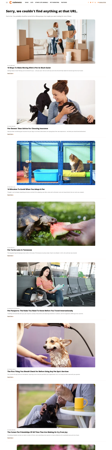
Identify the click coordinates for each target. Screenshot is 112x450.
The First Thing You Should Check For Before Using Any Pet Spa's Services (89, 82)
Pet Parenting (54, 2)
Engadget (26, 439)
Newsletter (102, 2)
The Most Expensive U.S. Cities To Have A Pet (56, 245)
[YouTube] (91, 2)
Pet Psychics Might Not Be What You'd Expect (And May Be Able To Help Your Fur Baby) (90, 123)
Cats (31, 2)
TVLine (37, 439)
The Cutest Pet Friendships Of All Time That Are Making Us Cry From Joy (21, 123)
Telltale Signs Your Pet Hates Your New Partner (56, 286)
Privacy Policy (62, 431)
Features (64, 2)
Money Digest (59, 439)
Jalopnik (32, 439)
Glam (41, 439)
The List (73, 439)
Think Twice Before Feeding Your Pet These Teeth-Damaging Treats (90, 245)
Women (78, 439)
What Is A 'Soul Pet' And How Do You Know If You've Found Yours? (90, 204)
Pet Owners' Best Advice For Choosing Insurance (53, 42)
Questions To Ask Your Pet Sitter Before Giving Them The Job (21, 204)
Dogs (26, 2)
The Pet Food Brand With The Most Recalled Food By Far (88, 286)
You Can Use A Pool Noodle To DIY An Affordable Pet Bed (22, 407)
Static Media (48, 433)
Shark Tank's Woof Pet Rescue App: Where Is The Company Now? (54, 164)
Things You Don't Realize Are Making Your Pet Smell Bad (88, 407)
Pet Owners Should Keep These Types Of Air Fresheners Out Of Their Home (89, 367)
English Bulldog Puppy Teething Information (55, 122)
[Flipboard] (93, 2)
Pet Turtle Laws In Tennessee (20, 80)
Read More (10, 52)
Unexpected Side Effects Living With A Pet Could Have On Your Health (55, 205)
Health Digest (51, 439)
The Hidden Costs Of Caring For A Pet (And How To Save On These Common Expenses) (21, 367)
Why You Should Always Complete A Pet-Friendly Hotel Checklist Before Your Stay (88, 164)
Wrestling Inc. (84, 439)
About (47, 431)
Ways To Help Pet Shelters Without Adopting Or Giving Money (19, 164)
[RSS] (95, 2)
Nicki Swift (67, 439)
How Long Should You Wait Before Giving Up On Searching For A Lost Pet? (88, 326)
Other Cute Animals (41, 2)
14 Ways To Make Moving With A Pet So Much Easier (21, 42)
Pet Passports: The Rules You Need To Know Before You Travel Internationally (55, 82)
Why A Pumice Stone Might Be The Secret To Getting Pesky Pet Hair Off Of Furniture (55, 326)
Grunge (45, 439)
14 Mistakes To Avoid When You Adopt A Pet (89, 42)
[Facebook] (88, 2)
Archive (53, 431)
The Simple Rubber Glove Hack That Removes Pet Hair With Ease (56, 366)
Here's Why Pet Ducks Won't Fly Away (21, 325)
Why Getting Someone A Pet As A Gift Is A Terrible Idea (21, 286)
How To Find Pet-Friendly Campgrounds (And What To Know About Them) (53, 408)
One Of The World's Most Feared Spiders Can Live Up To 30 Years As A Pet (21, 246)
